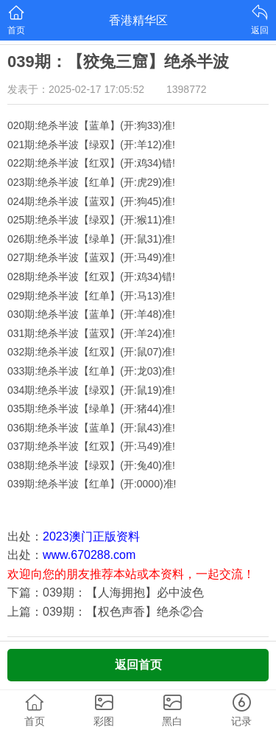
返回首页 (138, 664)
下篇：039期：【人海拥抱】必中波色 (105, 592)
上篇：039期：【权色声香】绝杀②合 (105, 611)
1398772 (186, 89)
